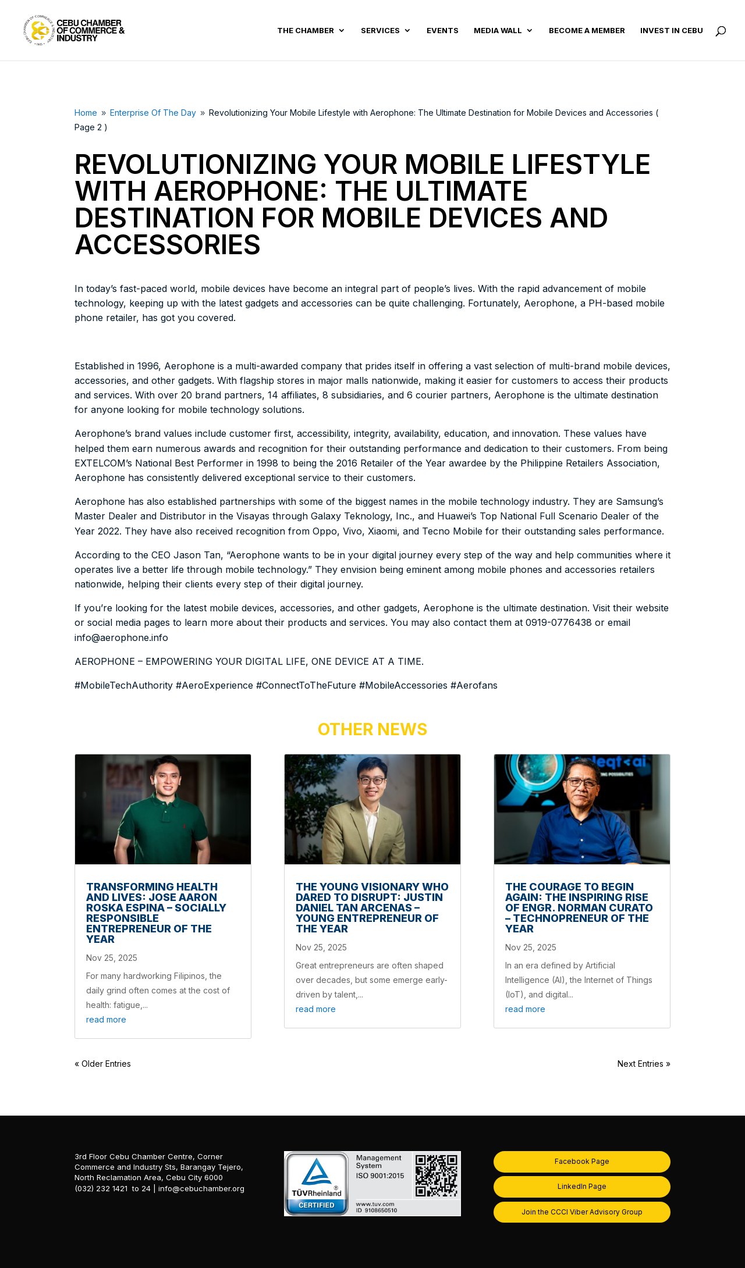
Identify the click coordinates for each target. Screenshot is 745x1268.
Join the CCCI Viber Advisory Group (582, 1212)
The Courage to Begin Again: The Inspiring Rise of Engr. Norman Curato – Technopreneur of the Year (579, 908)
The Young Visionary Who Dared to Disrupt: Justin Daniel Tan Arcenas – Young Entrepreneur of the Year (372, 908)
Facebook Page (582, 1161)
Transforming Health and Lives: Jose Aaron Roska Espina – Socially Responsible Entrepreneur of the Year (156, 913)
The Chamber (305, 30)
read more (106, 1019)
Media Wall (498, 30)
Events (443, 30)
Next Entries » (644, 1063)
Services (380, 30)
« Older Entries (102, 1063)
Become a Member (587, 30)
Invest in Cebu (671, 30)
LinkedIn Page (582, 1186)
